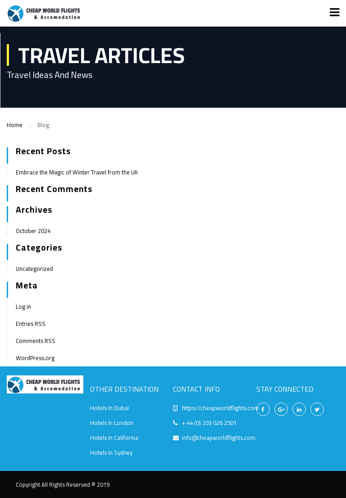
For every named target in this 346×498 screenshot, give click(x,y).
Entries (31, 323)
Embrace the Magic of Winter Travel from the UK (77, 172)
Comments (35, 340)
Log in (23, 306)
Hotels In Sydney (111, 452)
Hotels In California (114, 437)
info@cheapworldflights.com (218, 437)
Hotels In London (111, 422)
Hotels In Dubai (109, 407)
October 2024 (33, 230)
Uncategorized (34, 268)
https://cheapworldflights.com (220, 407)
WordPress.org (35, 357)
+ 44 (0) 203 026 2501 (209, 422)
